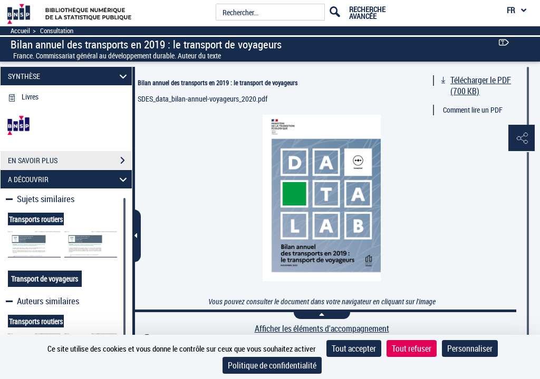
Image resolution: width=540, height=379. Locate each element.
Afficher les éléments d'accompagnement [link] (322, 328)
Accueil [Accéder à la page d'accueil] (20, 30)
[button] (521, 138)
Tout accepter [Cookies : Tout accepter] (354, 348)
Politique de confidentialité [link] (272, 365)
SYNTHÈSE (69, 76)
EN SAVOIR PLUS (70, 160)
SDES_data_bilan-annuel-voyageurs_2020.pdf (202, 99)
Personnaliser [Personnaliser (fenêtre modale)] (470, 348)
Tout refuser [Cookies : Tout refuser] (411, 348)
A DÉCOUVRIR (69, 179)
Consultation (56, 30)
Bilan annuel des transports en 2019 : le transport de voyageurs (217, 82)
